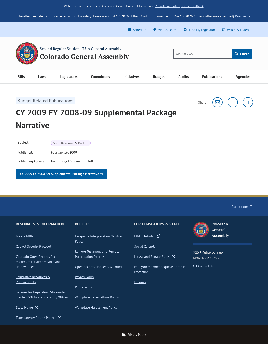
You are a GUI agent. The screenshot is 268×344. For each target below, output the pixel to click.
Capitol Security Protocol (33, 246)
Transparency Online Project (38, 317)
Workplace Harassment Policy (96, 307)
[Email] (217, 102)
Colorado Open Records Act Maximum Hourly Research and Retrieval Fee (38, 261)
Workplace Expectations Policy (97, 297)
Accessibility (24, 236)
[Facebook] (248, 102)
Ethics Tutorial (147, 236)
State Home (27, 307)
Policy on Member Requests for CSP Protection (159, 269)
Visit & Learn (165, 30)
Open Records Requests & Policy (98, 267)
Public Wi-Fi (83, 287)
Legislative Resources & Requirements (33, 279)
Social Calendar (145, 246)
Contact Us (203, 266)
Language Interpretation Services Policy (99, 238)
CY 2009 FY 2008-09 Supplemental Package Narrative (61, 174)
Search (242, 53)
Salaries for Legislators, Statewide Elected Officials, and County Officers (42, 294)
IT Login (140, 282)
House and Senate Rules (154, 256)
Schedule (137, 30)
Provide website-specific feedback (179, 6)
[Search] (202, 54)
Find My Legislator (199, 30)
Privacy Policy (84, 277)
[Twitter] (233, 102)
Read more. (243, 16)
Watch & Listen (235, 30)
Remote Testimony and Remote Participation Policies (97, 254)
